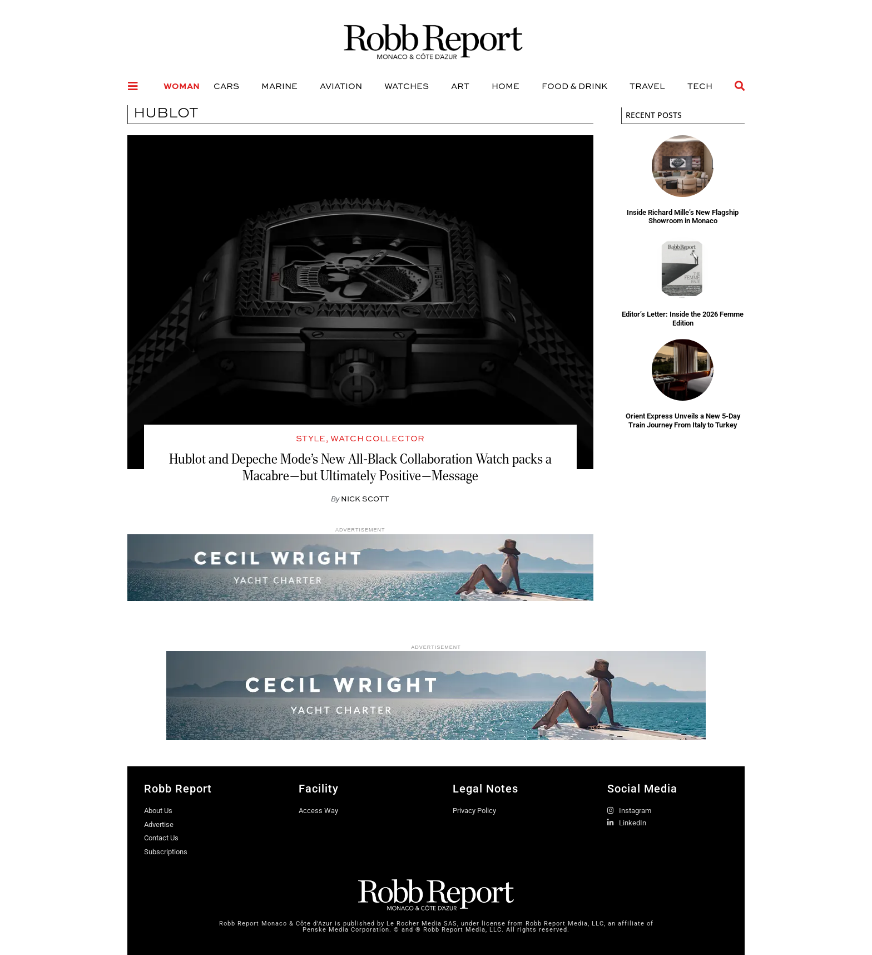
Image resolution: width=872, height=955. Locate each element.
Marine (279, 86)
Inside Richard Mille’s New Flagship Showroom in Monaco (683, 216)
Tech (699, 86)
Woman (182, 86)
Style (311, 438)
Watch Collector (377, 438)
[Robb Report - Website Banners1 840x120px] (360, 598)
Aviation (341, 86)
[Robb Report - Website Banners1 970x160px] (436, 737)
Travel (647, 86)
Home (505, 86)
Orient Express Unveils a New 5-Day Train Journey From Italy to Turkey (683, 420)
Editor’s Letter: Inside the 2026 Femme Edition (683, 318)
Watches (406, 86)
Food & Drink (574, 86)
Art (460, 86)
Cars (226, 86)
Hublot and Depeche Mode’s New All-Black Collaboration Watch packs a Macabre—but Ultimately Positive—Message (360, 467)
